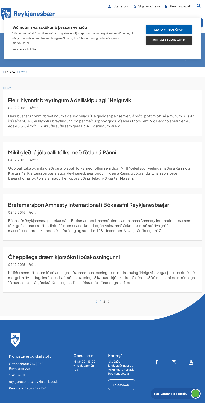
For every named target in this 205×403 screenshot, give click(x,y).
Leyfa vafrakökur (168, 29)
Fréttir (23, 72)
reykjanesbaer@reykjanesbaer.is (33, 381)
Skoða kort (121, 384)
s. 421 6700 (18, 375)
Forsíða (10, 72)
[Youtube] (191, 362)
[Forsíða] (28, 15)
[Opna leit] (198, 6)
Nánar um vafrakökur (24, 49)
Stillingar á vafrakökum (168, 40)
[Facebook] (157, 362)
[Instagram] (174, 362)
